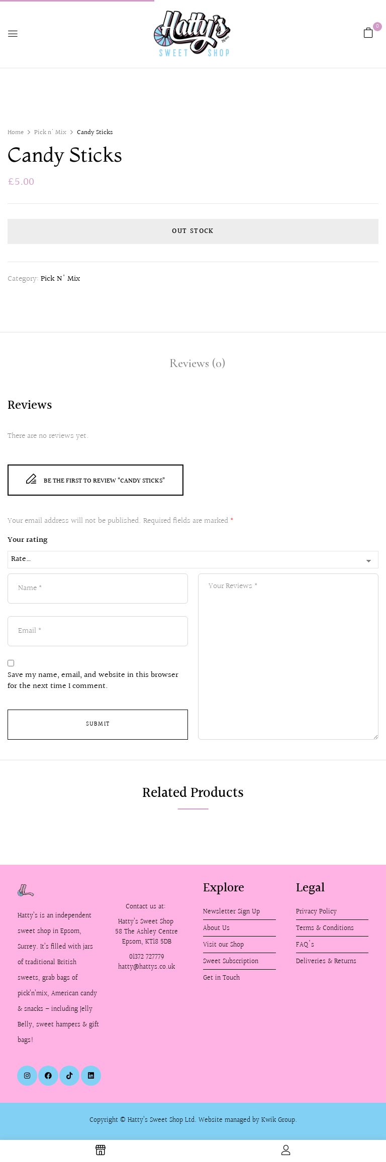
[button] (368, 33)
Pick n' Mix (50, 133)
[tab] (197, 365)
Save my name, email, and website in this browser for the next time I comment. (93, 681)
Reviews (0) (197, 363)
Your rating (27, 540)
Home (16, 133)
